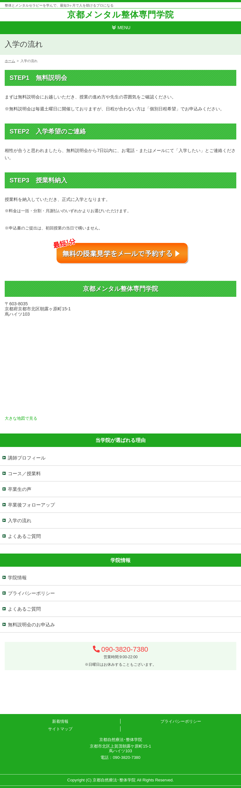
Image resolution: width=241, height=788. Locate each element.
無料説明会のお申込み (31, 624)
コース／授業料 (24, 473)
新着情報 (60, 721)
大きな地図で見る (21, 418)
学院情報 (17, 577)
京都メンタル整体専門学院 (120, 14)
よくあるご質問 (24, 536)
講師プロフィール (27, 457)
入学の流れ (19, 520)
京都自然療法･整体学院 (114, 780)
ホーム (10, 61)
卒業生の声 (19, 489)
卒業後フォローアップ (31, 504)
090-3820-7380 (124, 649)
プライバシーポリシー (31, 593)
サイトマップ (60, 729)
